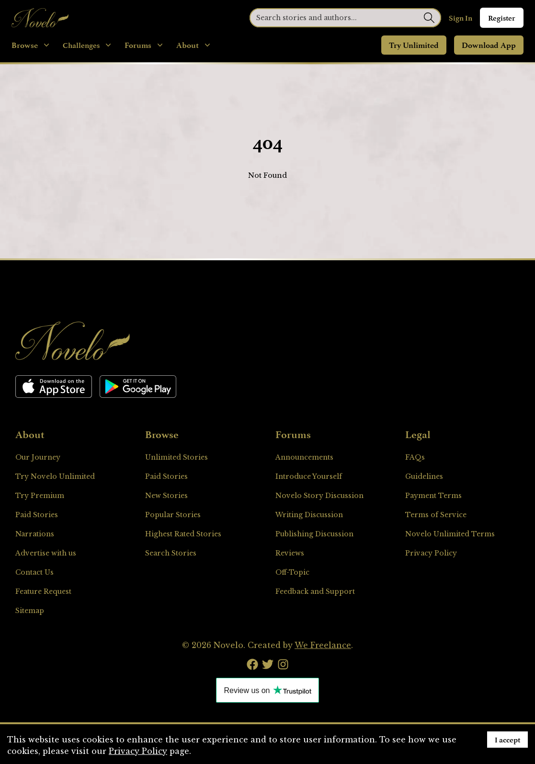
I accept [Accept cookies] (507, 739)
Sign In (460, 17)
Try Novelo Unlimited (55, 476)
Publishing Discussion (314, 534)
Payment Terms (433, 495)
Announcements (304, 457)
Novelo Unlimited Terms (450, 534)
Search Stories (170, 553)
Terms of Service (436, 514)
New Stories (166, 495)
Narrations (34, 534)
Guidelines (424, 476)
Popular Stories (173, 514)
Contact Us (34, 572)
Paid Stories (36, 514)
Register (501, 17)
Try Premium (39, 495)
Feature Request (43, 591)
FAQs (415, 457)
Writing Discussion (309, 514)
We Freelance (323, 645)
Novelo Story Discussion (319, 495)
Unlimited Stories (176, 457)
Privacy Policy (431, 553)
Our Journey (37, 457)
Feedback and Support (315, 591)
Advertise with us (45, 553)
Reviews (289, 553)
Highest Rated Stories (183, 534)
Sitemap (29, 610)
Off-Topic (292, 572)
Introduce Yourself (308, 476)
